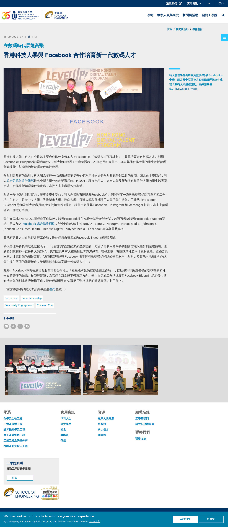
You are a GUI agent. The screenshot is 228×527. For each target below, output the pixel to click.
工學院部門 (142, 418)
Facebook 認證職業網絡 (38, 224)
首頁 (169, 29)
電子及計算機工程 (14, 435)
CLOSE (211, 519)
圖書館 (102, 435)
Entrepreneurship (32, 298)
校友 (63, 429)
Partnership (11, 298)
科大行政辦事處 (144, 424)
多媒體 (102, 424)
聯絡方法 (140, 438)
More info (94, 521)
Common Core (45, 305)
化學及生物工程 (13, 418)
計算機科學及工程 (14, 429)
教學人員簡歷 (106, 418)
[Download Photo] (186, 88)
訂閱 (14, 477)
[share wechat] (27, 326)
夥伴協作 (197, 29)
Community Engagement (18, 305)
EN (22, 36)
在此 (52, 289)
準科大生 (66, 418)
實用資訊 (194, 4)
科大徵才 (103, 429)
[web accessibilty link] (50, 493)
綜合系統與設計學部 (20, 181)
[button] (209, 3)
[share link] (20, 326)
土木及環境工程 (13, 424)
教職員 (65, 435)
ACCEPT (185, 519)
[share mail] (6, 326)
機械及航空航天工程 (16, 446)
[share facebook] (13, 326)
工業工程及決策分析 (16, 440)
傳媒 (63, 440)
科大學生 (66, 424)
